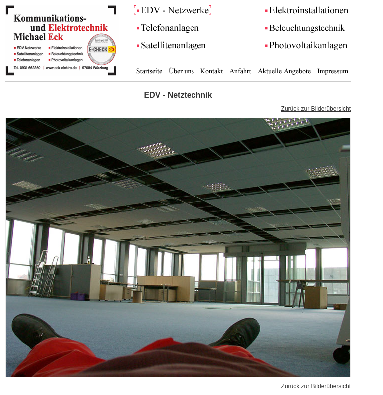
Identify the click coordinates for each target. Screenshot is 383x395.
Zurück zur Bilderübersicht (316, 108)
